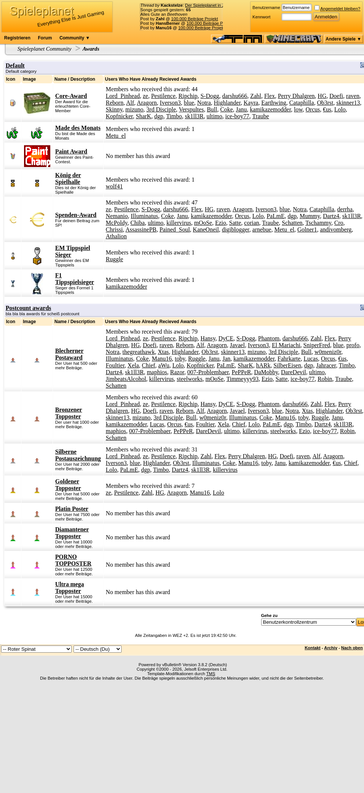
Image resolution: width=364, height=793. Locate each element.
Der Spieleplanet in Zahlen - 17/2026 (219, 5)
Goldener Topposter (68, 484)
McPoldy (117, 223)
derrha (345, 209)
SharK (143, 116)
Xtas (163, 352)
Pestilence (163, 96)
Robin (324, 379)
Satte (235, 223)
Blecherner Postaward (69, 354)
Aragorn (146, 102)
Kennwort (262, 17)
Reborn (114, 102)
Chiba (137, 223)
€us (327, 109)
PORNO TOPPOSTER (73, 560)
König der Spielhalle (68, 178)
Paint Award (71, 151)
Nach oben (352, 648)
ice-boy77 (237, 116)
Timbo (174, 116)
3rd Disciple (161, 109)
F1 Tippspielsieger (74, 278)
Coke (226, 109)
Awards (91, 49)
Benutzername (266, 7)
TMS (210, 673)
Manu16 (161, 358)
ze (145, 96)
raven (352, 96)
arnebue (261, 229)
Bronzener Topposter (68, 413)
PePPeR (241, 372)
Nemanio (117, 216)
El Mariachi (286, 345)
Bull (212, 109)
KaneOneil (206, 229)
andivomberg (336, 229)
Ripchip (188, 96)
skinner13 (348, 102)
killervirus (178, 223)
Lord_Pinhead (123, 96)
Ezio (220, 223)
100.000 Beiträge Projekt (194, 19)
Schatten (292, 223)
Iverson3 (170, 102)
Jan (226, 358)
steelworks (189, 379)
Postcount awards (28, 308)
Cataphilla (301, 102)
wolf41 (114, 186)
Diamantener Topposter (72, 532)
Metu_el (116, 135)
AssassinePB (140, 229)
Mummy (309, 216)
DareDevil (293, 372)
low (298, 109)
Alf (130, 102)
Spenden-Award (75, 215)
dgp (158, 116)
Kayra (251, 102)
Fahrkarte (289, 358)
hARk (263, 365)
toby (180, 358)
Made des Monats (78, 128)
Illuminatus (144, 216)
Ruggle (114, 259)
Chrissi (114, 229)
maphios (157, 372)
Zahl (255, 96)
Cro (338, 223)
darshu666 (234, 96)
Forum (45, 38)
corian (251, 223)
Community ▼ (74, 38)
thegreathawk (138, 352)
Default (15, 65)
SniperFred (316, 345)
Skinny (114, 109)
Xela (133, 365)
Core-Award (71, 96)
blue (189, 102)
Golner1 (307, 229)
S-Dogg (209, 96)
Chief (148, 365)
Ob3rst (325, 102)
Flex (269, 96)
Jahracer (326, 365)
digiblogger (235, 229)
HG (322, 96)
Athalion (116, 236)
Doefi (336, 96)
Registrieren (17, 38)
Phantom (269, 338)
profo (352, 345)
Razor (177, 372)
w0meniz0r (327, 352)
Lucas (311, 358)
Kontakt (312, 648)
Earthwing (273, 102)
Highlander (227, 102)
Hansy (207, 338)
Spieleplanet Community (45, 49)
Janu (241, 109)
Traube (260, 116)
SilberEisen (287, 365)
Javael (237, 345)
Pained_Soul (174, 229)
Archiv (330, 648)
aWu (164, 365)
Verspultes (191, 109)
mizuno (134, 109)
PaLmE (275, 216)
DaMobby (266, 372)
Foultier (115, 365)
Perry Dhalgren (296, 96)
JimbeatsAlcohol (126, 379)
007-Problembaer (208, 372)
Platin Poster (71, 509)
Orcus (312, 109)
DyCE (225, 338)
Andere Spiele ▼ (343, 39)
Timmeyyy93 (242, 379)
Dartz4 (331, 216)
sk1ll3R (194, 116)
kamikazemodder (270, 109)
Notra (204, 102)
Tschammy (318, 223)
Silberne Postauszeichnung (78, 455)
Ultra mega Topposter (69, 587)
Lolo (340, 109)
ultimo (215, 116)
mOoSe (203, 223)
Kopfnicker (119, 116)
